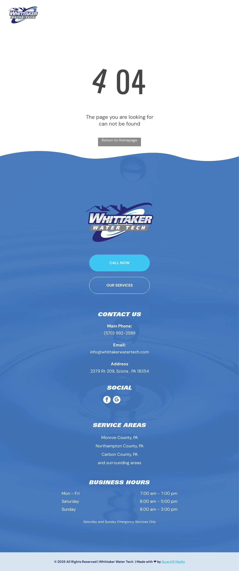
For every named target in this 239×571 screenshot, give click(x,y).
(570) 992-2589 (119, 333)
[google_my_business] (116, 400)
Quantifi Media (173, 562)
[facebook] (107, 400)
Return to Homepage (119, 140)
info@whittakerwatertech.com (119, 352)
